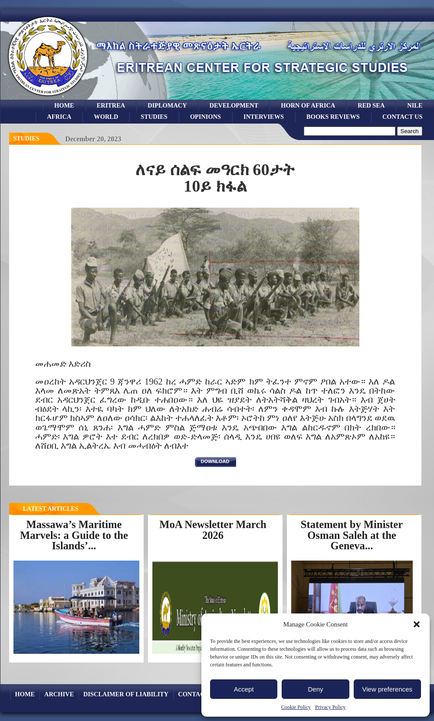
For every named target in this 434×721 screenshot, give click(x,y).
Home (64, 105)
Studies (26, 138)
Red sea (371, 105)
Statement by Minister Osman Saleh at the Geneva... (352, 535)
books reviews (333, 116)
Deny (315, 689)
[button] (416, 624)
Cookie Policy (296, 707)
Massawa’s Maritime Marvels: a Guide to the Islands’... (74, 535)
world (106, 116)
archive (59, 694)
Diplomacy (167, 105)
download (215, 461)
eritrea (111, 105)
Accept (244, 689)
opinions (205, 116)
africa (59, 116)
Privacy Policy (330, 707)
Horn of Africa (308, 105)
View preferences (387, 689)
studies (154, 116)
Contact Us (402, 116)
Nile (414, 105)
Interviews (263, 116)
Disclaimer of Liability (125, 694)
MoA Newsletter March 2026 (212, 530)
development (234, 105)
